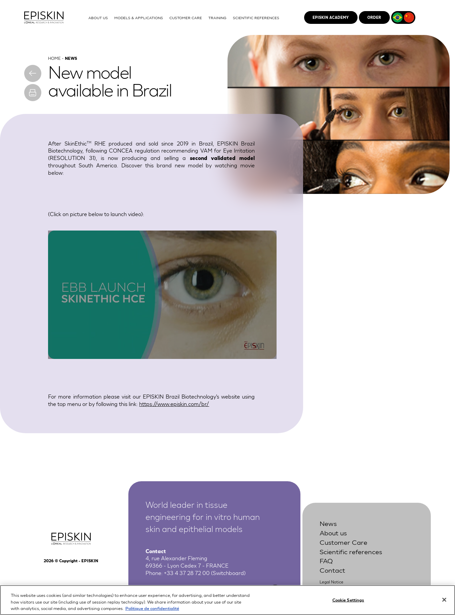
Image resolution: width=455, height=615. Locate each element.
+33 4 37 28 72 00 (187, 572)
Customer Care (343, 541)
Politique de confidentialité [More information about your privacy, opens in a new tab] (152, 608)
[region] (227, 600)
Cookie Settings (348, 599)
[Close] (444, 599)
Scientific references (351, 551)
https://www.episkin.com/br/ (174, 403)
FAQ (326, 560)
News (328, 523)
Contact (332, 570)
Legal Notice (331, 582)
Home (54, 58)
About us (333, 532)
